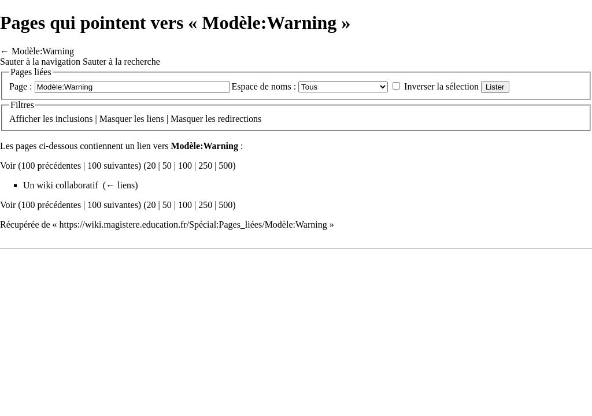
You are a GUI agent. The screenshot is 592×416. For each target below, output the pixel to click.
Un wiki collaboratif (60, 185)
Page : (20, 86)
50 (167, 165)
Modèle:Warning (43, 51)
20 (151, 165)
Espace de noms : (264, 86)
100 (185, 165)
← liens (120, 185)
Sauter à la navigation (40, 61)
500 (225, 165)
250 (205, 165)
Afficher (24, 119)
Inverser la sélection (441, 86)
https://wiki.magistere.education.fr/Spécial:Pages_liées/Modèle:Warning (193, 224)
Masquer (115, 119)
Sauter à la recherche (121, 61)
